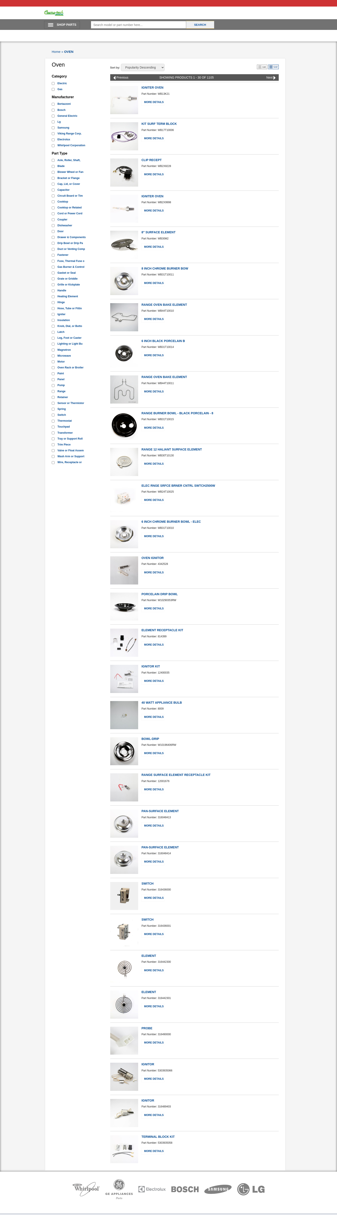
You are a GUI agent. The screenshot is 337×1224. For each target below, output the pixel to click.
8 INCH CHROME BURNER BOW (164, 268)
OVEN (69, 51)
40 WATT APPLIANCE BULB (161, 702)
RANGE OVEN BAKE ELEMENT (164, 304)
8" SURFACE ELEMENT (158, 232)
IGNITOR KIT (150, 666)
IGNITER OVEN (152, 87)
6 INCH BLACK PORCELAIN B (163, 341)
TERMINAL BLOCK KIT (158, 1136)
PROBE (146, 1028)
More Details (154, 102)
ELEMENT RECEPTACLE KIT (162, 630)
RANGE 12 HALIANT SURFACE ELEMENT (171, 449)
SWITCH (147, 883)
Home (56, 51)
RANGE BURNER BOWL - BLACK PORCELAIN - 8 (177, 413)
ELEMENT (148, 956)
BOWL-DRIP (150, 739)
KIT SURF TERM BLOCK (159, 123)
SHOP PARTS (66, 24)
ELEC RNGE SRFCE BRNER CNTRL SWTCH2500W (178, 485)
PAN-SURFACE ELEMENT (160, 811)
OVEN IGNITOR (152, 558)
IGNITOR (147, 1064)
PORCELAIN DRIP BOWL (159, 594)
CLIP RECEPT (151, 160)
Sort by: (115, 67)
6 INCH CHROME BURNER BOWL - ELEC (171, 521)
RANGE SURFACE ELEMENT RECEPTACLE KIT (175, 775)
